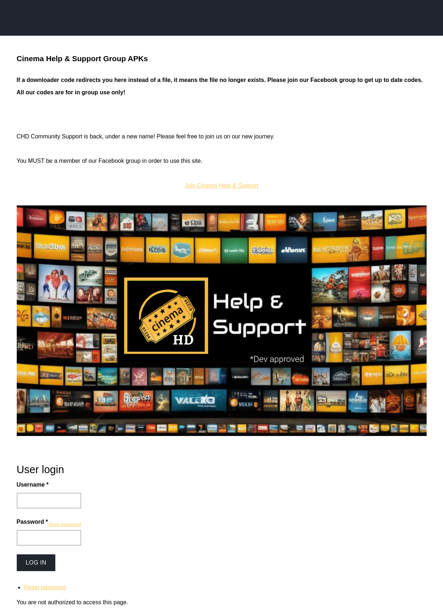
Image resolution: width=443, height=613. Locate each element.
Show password (64, 524)
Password (32, 522)
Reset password (45, 587)
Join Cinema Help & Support (221, 185)
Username (33, 485)
